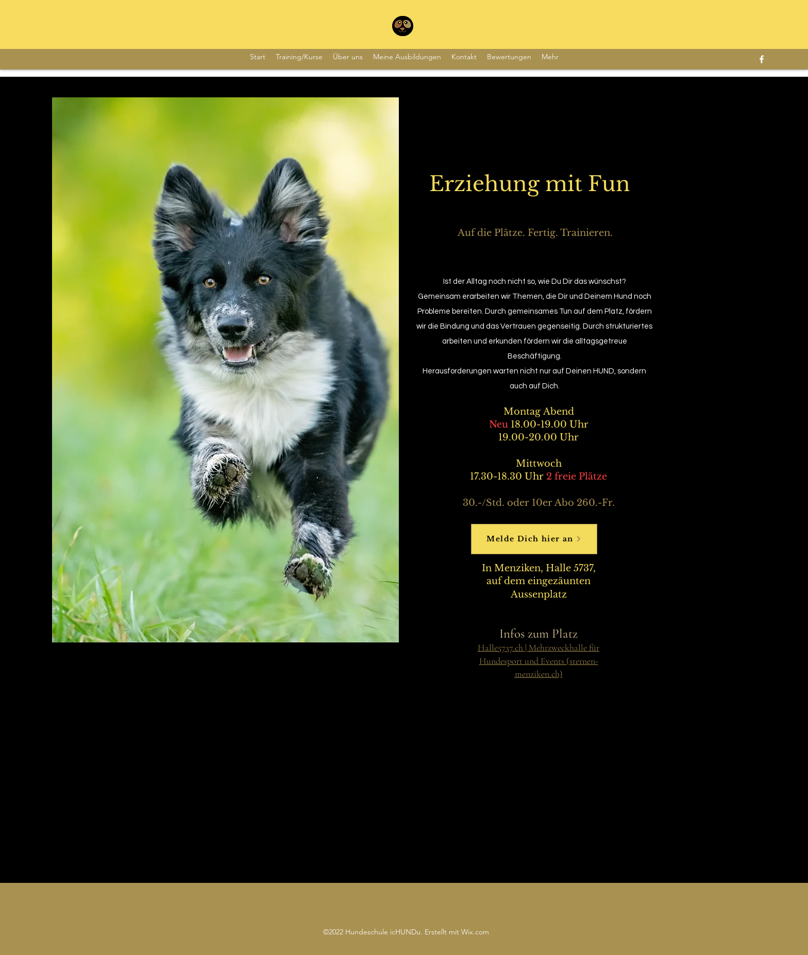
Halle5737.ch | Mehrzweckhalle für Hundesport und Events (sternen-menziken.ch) (538, 660)
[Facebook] (761, 59)
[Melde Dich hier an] (534, 539)
